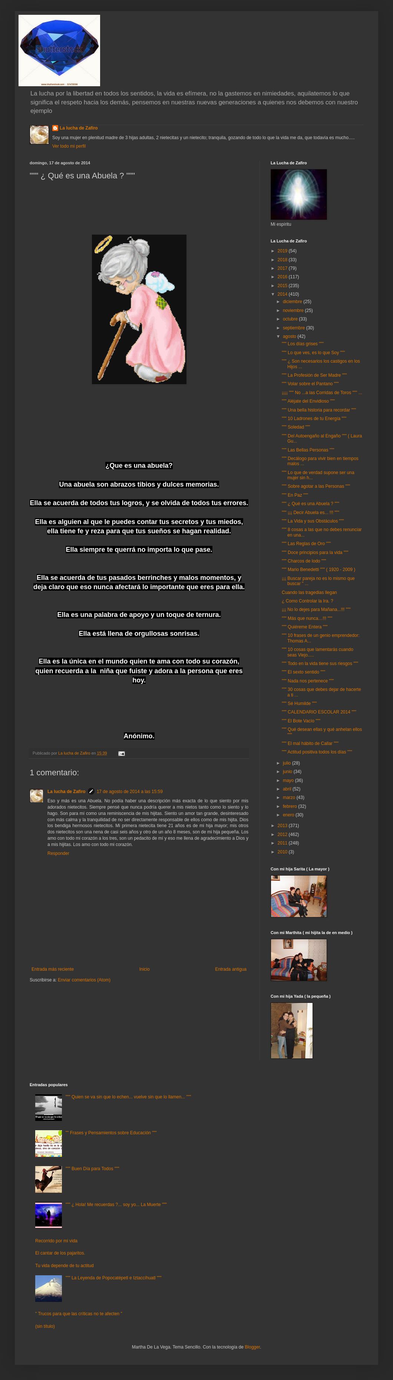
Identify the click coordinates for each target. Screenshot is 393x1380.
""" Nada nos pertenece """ (308, 681)
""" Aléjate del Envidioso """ (308, 401)
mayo (289, 780)
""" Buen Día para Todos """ (92, 1168)
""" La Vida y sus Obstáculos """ (313, 521)
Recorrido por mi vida (56, 1240)
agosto (290, 336)
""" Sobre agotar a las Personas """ (316, 486)
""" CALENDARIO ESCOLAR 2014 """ (319, 712)
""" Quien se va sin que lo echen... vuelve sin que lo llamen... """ (128, 1096)
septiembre (294, 327)
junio (288, 771)
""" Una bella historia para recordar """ (319, 410)
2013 (283, 825)
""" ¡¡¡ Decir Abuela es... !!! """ (310, 512)
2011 (283, 843)
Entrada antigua (231, 969)
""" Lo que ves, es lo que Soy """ (313, 352)
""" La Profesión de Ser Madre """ (314, 375)
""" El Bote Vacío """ (301, 720)
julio (287, 763)
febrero (290, 806)
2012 (283, 834)
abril (288, 789)
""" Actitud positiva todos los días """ (317, 752)
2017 (283, 268)
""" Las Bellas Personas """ (308, 450)
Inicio (144, 969)
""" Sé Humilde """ (299, 703)
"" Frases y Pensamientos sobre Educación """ (111, 1132)
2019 (283, 250)
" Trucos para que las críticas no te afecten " (78, 1313)
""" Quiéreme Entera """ (305, 626)
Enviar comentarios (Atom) (84, 980)
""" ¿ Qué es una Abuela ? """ (310, 503)
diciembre (293, 301)
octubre (291, 319)
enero (289, 814)
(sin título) (45, 1326)
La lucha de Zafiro (79, 128)
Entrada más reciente (53, 969)
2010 (283, 851)
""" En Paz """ (295, 495)
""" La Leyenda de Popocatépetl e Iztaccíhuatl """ (114, 1277)
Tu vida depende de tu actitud (64, 1265)
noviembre (294, 310)
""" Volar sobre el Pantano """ (310, 383)
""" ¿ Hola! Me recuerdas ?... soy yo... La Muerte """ (116, 1204)
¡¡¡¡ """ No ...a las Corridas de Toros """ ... (322, 392)
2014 (283, 294)
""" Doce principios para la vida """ (315, 552)
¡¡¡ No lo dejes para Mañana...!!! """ (316, 609)
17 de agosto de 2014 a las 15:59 (130, 791)
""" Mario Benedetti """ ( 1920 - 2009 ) (318, 569)
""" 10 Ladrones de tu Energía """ (314, 418)
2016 (283, 276)
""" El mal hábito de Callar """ (310, 743)
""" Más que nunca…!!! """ (307, 618)
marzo (290, 797)
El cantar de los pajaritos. (60, 1253)
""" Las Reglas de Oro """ (306, 543)
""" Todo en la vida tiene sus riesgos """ (320, 663)
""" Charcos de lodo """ (304, 561)
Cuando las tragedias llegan (309, 592)
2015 (283, 285)
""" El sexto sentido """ (303, 672)
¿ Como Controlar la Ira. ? (307, 601)
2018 (283, 259)
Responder (58, 853)
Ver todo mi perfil (69, 146)
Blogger (252, 1347)
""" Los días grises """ (303, 343)
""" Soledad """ (296, 427)
